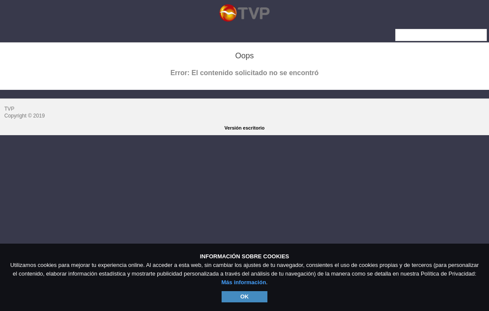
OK (244, 296)
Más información (244, 282)
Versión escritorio (245, 127)
